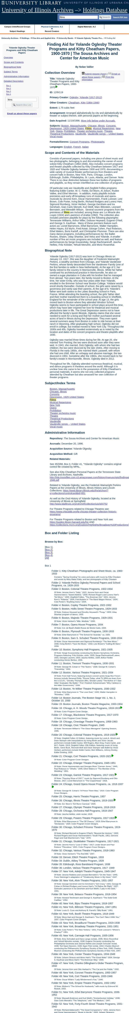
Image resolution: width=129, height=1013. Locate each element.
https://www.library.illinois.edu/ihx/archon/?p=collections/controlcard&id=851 (79, 492)
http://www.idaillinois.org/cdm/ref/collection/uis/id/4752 (78, 504)
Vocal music (56, 136)
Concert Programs (79, 141)
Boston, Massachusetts (73, 125)
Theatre (108, 131)
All (46, 558)
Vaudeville (80, 134)
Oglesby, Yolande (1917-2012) (86, 97)
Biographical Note (12, 67)
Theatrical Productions (62, 134)
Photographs (98, 141)
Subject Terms (11, 71)
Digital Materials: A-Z (87, 27)
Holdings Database (105, 10)
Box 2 (8, 88)
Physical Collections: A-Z (52, 27)
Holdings (25, 38)
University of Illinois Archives (38, 10)
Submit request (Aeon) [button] (94, 74)
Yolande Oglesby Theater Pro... (89, 38)
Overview (8, 57)
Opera (59, 131)
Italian (85, 147)
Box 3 (8, 91)
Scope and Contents (14, 62)
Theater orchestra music (90, 131)
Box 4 (8, 94)
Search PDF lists (120, 17)
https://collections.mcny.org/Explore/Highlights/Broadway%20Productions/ (89, 524)
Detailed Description (13, 81)
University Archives (9, 38)
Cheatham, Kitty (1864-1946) (84, 102)
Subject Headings (17, 31)
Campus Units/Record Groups (17, 27)
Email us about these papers (22, 113)
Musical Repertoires (103, 128)
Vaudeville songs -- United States (105, 134)
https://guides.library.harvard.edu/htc (69, 522)
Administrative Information (16, 76)
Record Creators (52, 31)
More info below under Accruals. (98, 120)
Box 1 (8, 86)
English (68, 147)
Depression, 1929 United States (67, 128)
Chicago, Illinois (96, 125)
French (77, 147)
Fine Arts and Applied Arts (44, 38)
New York (55, 405)
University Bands (65, 38)
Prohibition (69, 131)
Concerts (111, 125)
